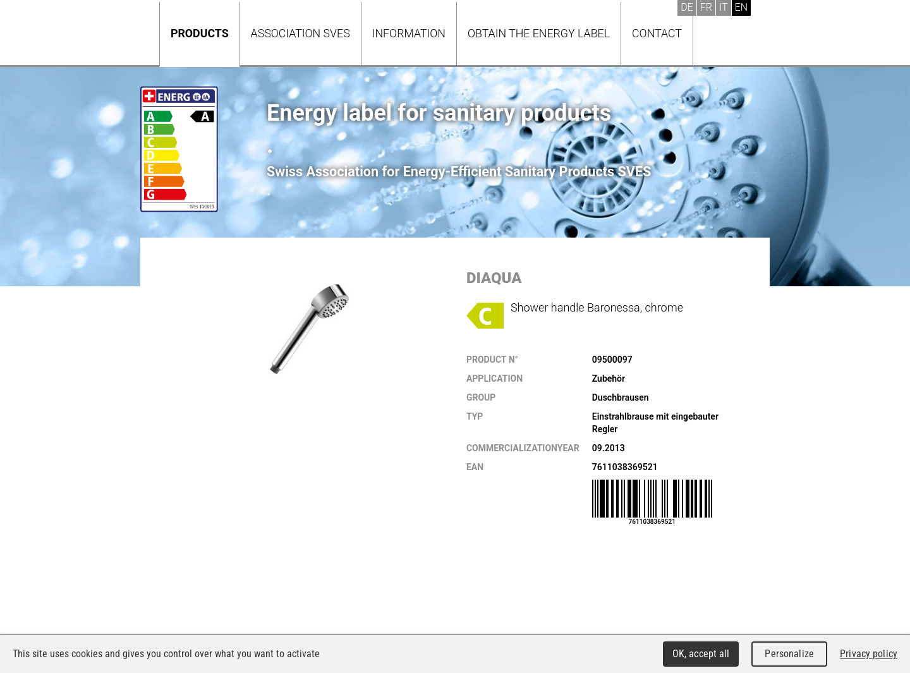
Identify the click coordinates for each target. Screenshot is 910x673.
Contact (657, 33)
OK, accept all (701, 654)
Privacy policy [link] (868, 654)
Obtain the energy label (539, 33)
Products (200, 33)
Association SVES (300, 33)
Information (409, 33)
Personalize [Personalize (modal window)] (789, 654)
